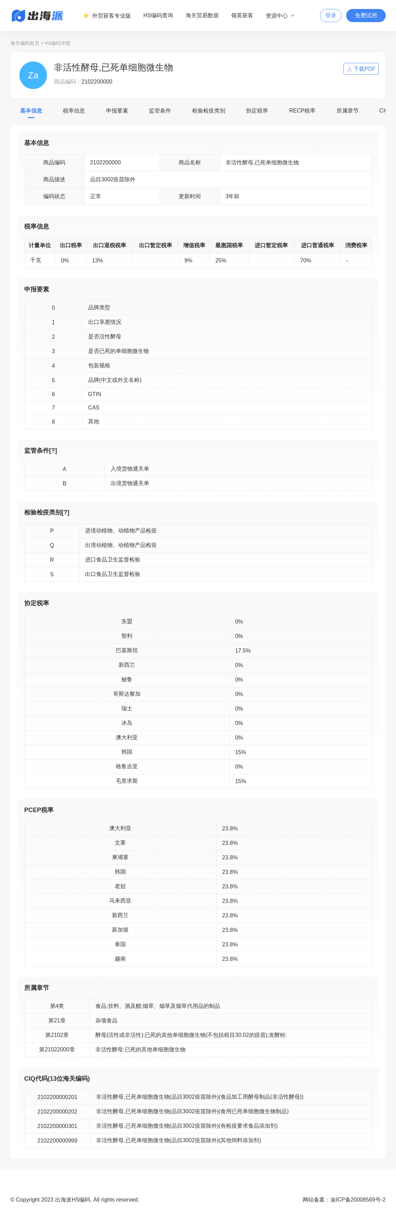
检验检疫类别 (208, 111)
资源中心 (280, 15)
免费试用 (366, 15)
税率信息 (74, 111)
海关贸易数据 (202, 15)
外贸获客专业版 (107, 15)
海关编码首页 (24, 43)
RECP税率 (302, 111)
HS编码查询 (158, 15)
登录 (330, 15)
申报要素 (117, 111)
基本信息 (31, 111)
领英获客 (242, 15)
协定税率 (257, 111)
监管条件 (160, 111)
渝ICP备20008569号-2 (358, 1200)
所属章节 (348, 111)
